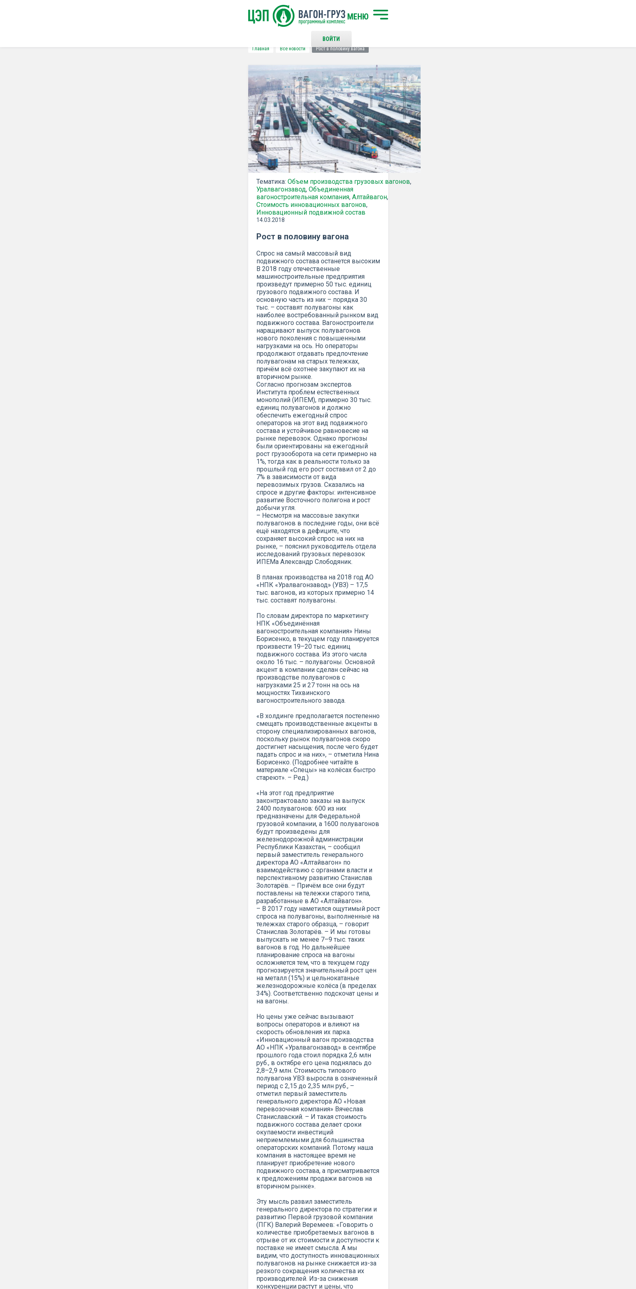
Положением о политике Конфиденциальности (262, 1075)
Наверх (523, 1153)
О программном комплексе (217, 1179)
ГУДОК (328, 912)
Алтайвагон (150, 205)
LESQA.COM (529, 1259)
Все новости (137, 49)
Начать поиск (201, 1146)
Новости (193, 1192)
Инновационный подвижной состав (183, 213)
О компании (197, 1165)
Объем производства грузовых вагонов (193, 190)
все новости (486, 961)
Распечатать (397, 961)
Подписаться (286, 1054)
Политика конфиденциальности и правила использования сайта (333, 1255)
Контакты (325, 1146)
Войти (445, 16)
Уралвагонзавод (125, 197)
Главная (105, 49)
